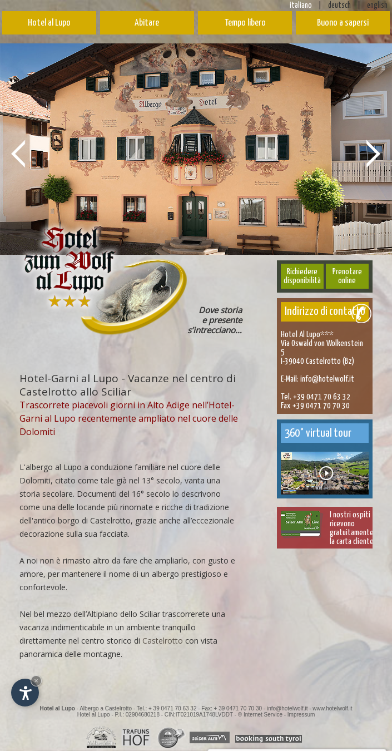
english (377, 5)
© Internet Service (260, 715)
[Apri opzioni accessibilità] (25, 692)
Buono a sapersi (343, 23)
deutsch (339, 5)
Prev (18, 153)
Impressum (301, 715)
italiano (301, 5)
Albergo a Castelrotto (106, 708)
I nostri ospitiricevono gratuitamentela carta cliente (352, 528)
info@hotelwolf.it (327, 379)
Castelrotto (162, 640)
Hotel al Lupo (49, 23)
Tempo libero (245, 23)
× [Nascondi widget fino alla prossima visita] (36, 680)
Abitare (147, 23)
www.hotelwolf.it (332, 708)
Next (374, 153)
